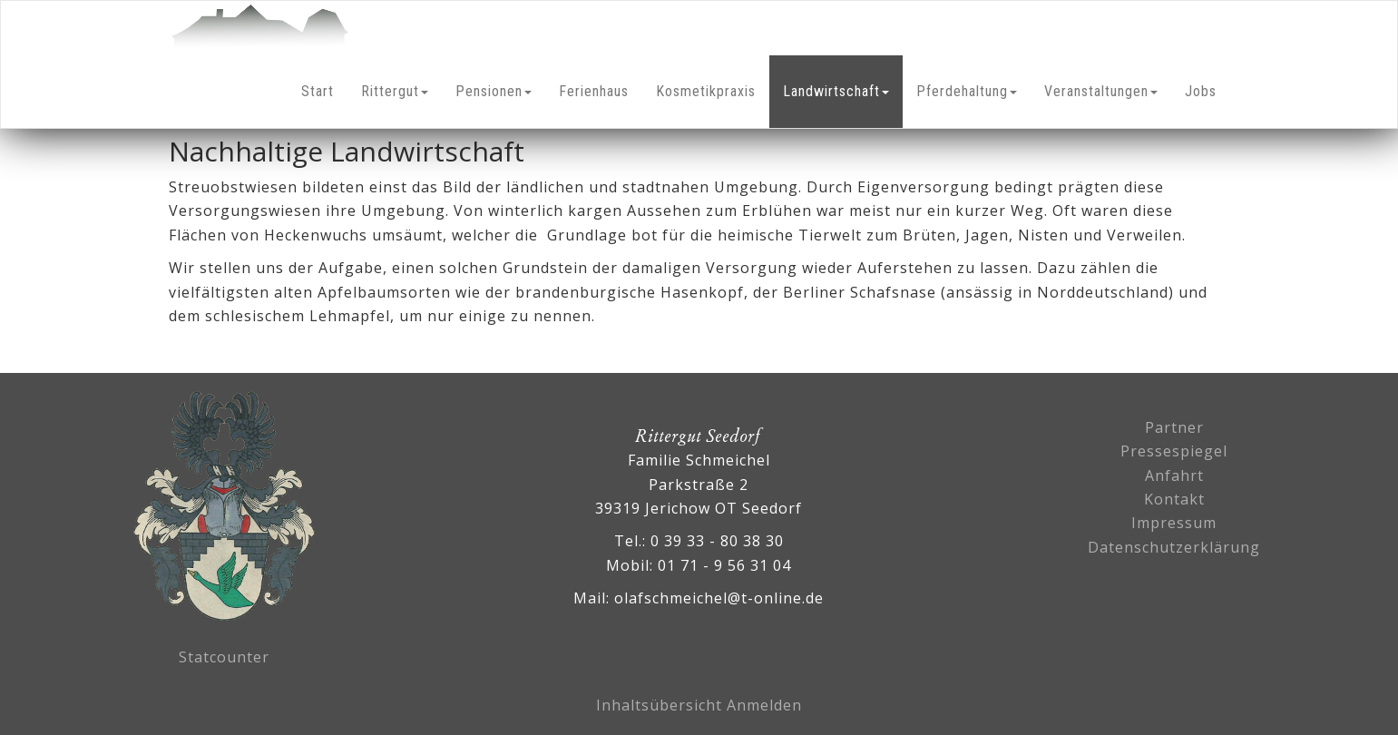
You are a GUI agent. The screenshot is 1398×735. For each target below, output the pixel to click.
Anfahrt (1174, 475)
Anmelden (764, 705)
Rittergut (394, 91)
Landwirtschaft (836, 91)
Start (317, 91)
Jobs (1201, 91)
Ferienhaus (594, 91)
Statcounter (224, 657)
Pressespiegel (1173, 451)
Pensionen (493, 91)
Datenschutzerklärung (1174, 547)
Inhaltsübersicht (659, 705)
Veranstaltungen (1101, 91)
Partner (1174, 427)
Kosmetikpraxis (706, 91)
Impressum (1174, 523)
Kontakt (1174, 499)
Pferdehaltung (966, 91)
